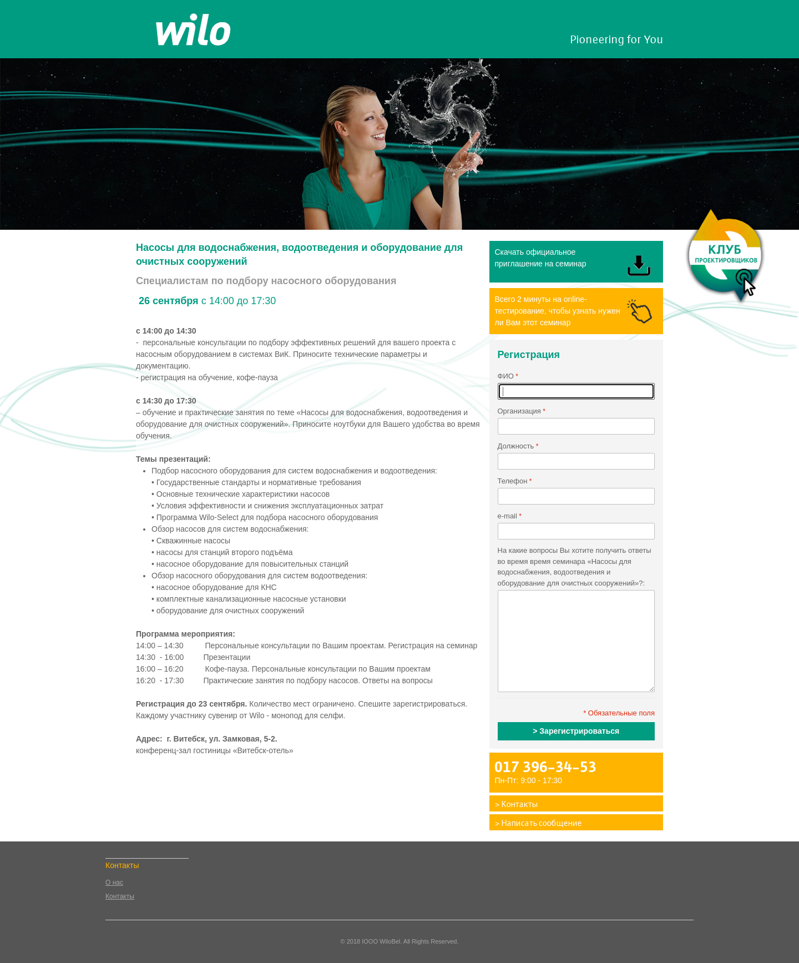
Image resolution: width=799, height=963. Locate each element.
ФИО (506, 376)
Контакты (119, 896)
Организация (519, 411)
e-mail (507, 516)
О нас (114, 882)
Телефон (513, 481)
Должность (516, 446)
